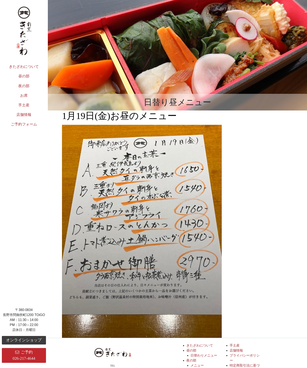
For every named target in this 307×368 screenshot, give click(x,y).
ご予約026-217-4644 (24, 355)
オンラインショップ (24, 340)
